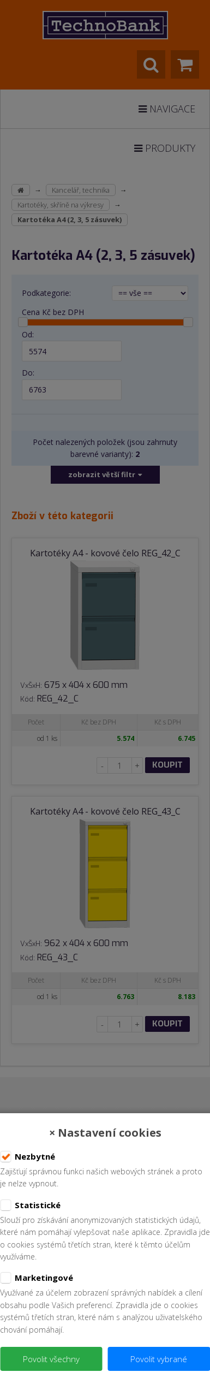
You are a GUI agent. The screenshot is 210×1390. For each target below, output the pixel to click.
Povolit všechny (51, 1358)
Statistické (30, 1205)
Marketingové (36, 1278)
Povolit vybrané (158, 1358)
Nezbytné (27, 1157)
